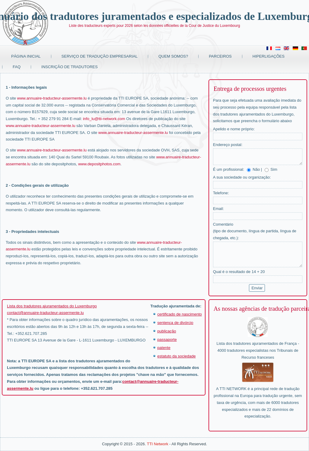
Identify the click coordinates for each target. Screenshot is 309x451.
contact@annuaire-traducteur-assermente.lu (45, 312)
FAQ (17, 67)
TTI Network (157, 444)
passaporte (167, 339)
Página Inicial (26, 56)
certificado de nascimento (179, 314)
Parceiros (220, 56)
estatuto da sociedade (176, 356)
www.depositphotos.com (99, 164)
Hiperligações (269, 56)
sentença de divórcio (175, 322)
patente (163, 347)
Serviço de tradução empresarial (100, 56)
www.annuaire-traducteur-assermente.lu (52, 98)
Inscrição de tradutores (69, 67)
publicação (166, 331)
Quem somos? (173, 56)
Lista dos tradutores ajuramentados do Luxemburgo (52, 306)
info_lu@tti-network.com (104, 118)
